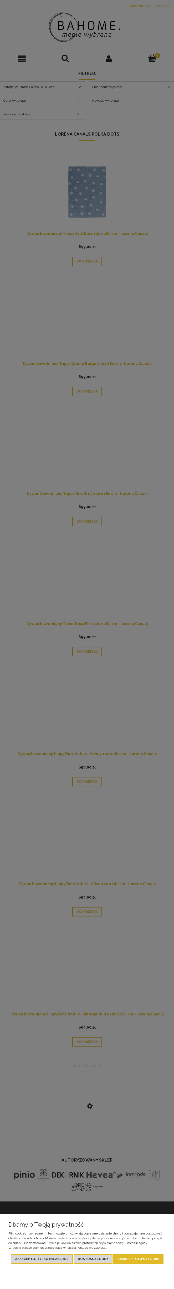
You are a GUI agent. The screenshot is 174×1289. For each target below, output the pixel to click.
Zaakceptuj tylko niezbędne (42, 1259)
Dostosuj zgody (93, 1259)
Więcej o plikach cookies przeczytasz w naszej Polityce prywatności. (57, 1248)
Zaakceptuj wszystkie (138, 1259)
